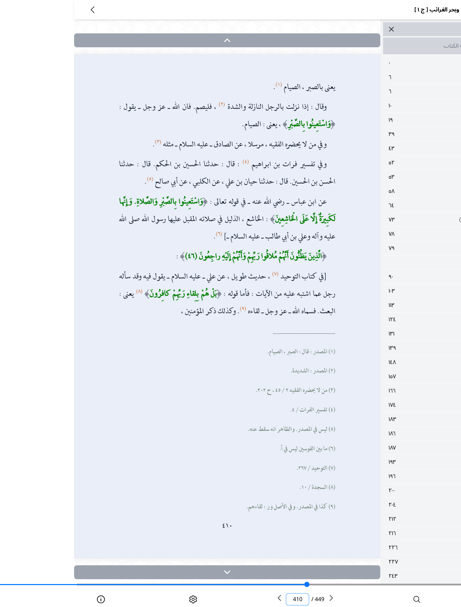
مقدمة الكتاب (384, 46)
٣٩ (385, 134)
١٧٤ (385, 405)
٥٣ (385, 177)
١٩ (385, 120)
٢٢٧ (385, 562)
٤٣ (385, 148)
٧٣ (385, 220)
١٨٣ (385, 419)
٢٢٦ (385, 547)
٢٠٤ (385, 505)
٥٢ (385, 163)
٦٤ (385, 205)
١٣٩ (385, 348)
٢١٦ (385, 533)
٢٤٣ (385, 576)
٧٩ (385, 248)
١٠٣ (385, 291)
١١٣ (385, 305)
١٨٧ (385, 448)
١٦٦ (385, 391)
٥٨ (385, 191)
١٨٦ (385, 433)
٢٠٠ (385, 490)
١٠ (385, 106)
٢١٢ (385, 519)
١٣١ (385, 334)
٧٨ (385, 234)
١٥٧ (385, 376)
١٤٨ (385, 362)
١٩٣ (385, 462)
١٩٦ (385, 476)
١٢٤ (385, 319)
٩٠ (385, 277)
